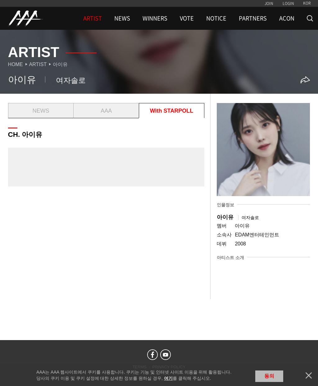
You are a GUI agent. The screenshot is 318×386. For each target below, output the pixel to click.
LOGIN (288, 3)
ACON (286, 18)
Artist (38, 64)
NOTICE (216, 18)
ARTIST (92, 18)
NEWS (122, 18)
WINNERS (155, 18)
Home (15, 64)
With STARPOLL (171, 111)
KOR (307, 3)
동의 (269, 376)
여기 (168, 378)
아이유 (60, 64)
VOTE (187, 18)
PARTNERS (253, 18)
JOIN (269, 3)
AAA (106, 111)
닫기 (309, 375)
